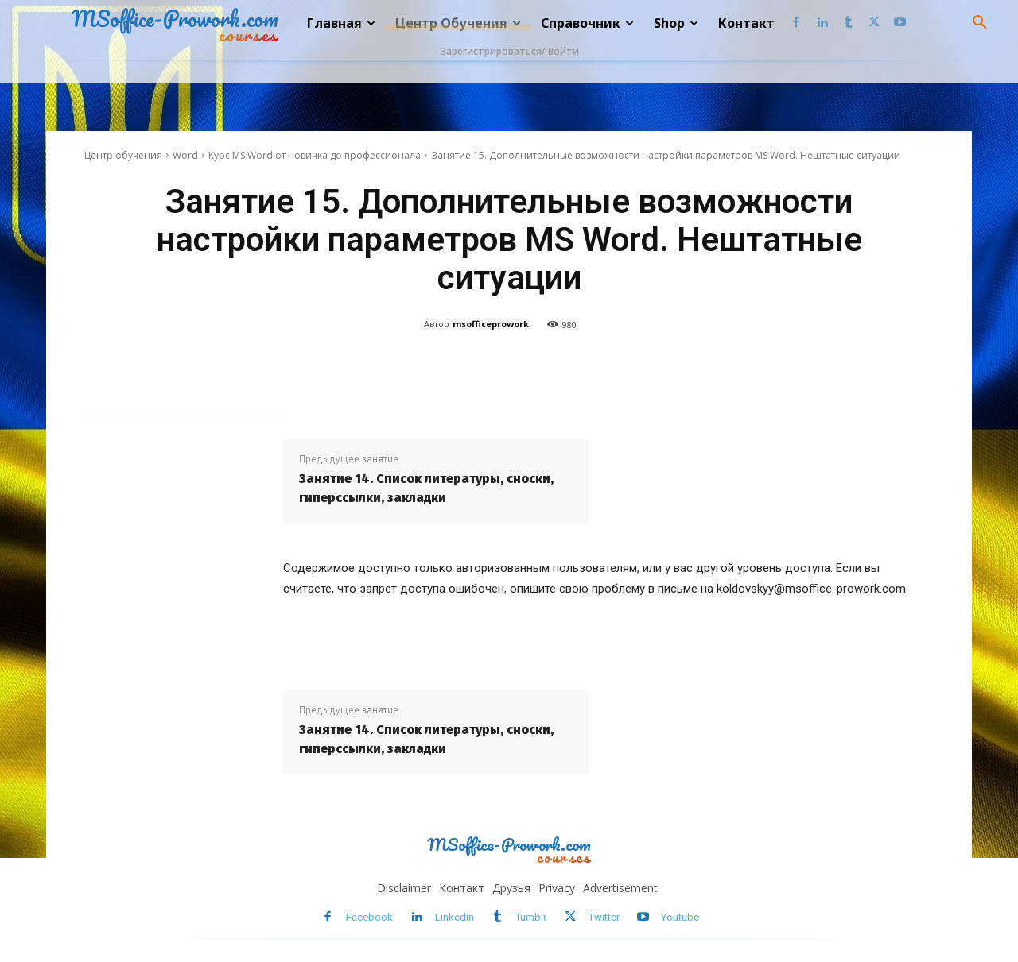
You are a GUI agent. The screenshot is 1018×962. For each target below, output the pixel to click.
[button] (980, 23)
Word (185, 155)
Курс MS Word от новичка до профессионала (314, 155)
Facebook (369, 917)
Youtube (680, 917)
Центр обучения (123, 155)
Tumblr (530, 917)
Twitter (604, 917)
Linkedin (454, 917)
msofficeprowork (491, 324)
